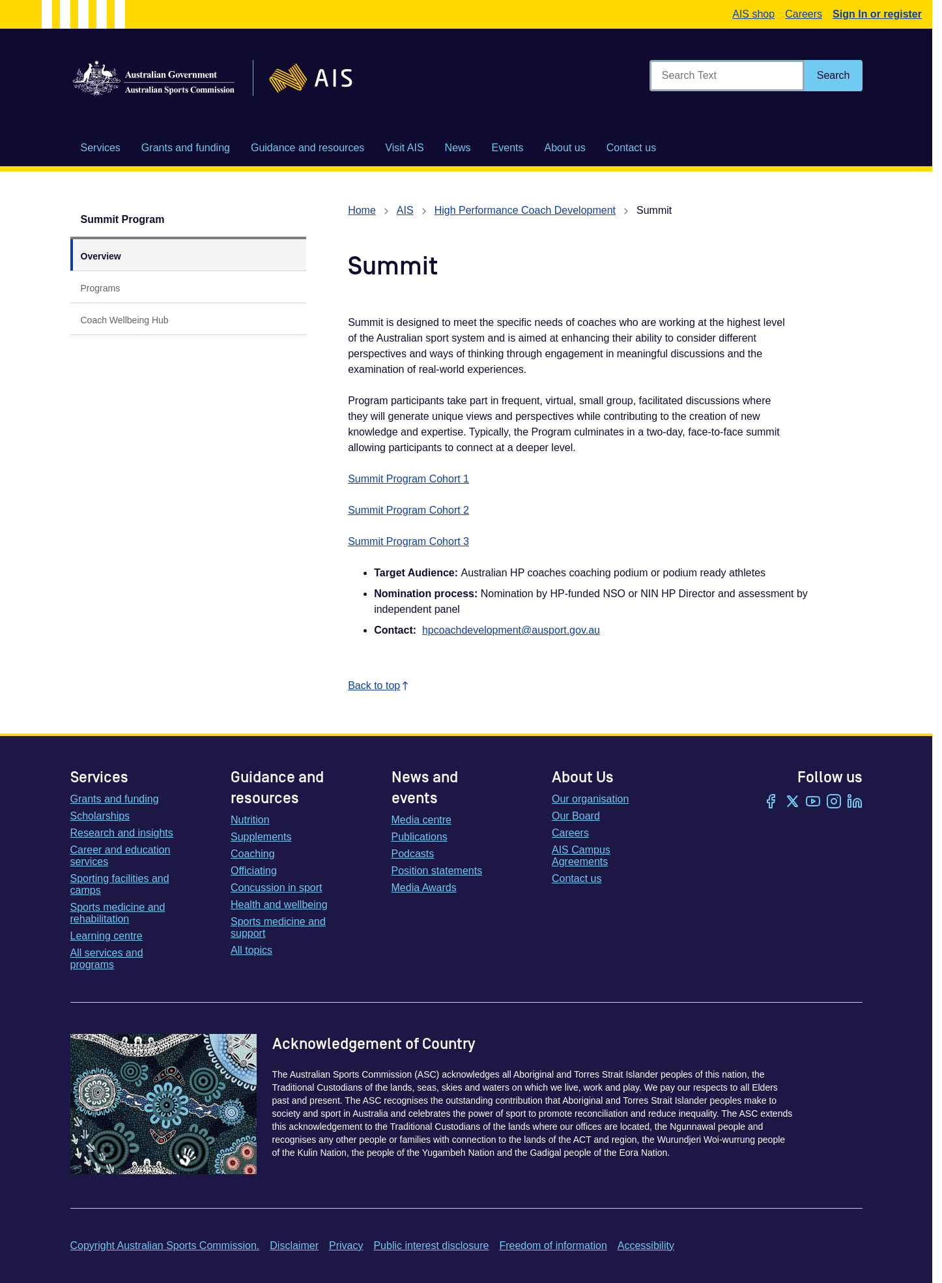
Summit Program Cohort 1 (408, 478)
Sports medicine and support (278, 927)
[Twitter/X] (792, 802)
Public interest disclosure (431, 1245)
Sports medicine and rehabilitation (117, 913)
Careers (803, 14)
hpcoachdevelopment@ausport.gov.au (511, 630)
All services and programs (106, 958)
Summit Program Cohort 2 (408, 510)
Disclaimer (294, 1245)
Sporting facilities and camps (119, 884)
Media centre (422, 819)
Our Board (576, 815)
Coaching (253, 853)
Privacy (346, 1245)
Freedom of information (553, 1245)
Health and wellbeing (279, 904)
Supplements (261, 836)
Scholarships (100, 815)
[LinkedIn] (855, 802)
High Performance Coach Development (525, 210)
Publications (420, 836)
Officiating (254, 870)
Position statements (437, 870)
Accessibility (646, 1245)
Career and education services (120, 855)
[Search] (834, 75)
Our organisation (590, 798)
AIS (405, 210)
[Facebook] (771, 802)
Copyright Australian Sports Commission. (165, 1245)
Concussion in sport (276, 887)
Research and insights (121, 832)
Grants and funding (114, 798)
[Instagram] (834, 802)
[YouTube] (813, 802)
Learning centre (106, 935)
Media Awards (424, 887)
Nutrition (250, 819)
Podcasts (413, 853)
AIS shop (753, 14)
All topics (251, 950)
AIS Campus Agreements (581, 855)
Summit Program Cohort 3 (408, 541)
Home (362, 210)
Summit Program (123, 219)
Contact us (576, 878)
